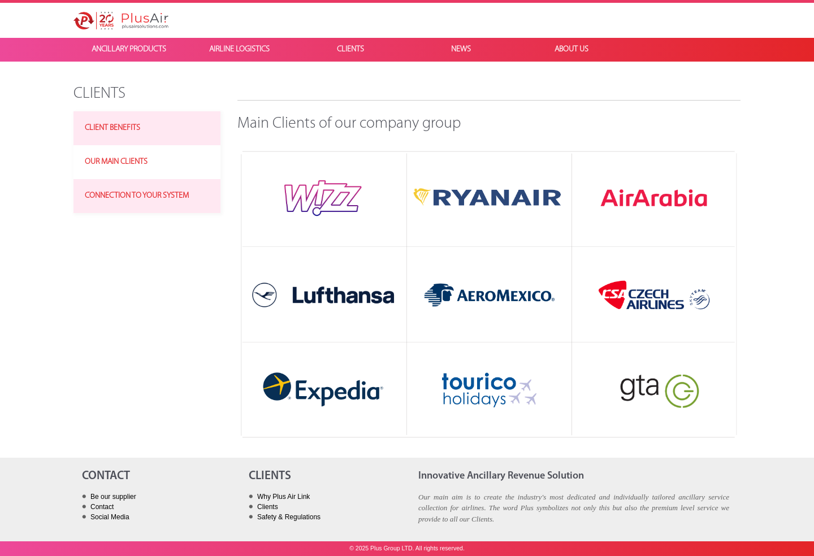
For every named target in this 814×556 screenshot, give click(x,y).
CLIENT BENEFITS (112, 128)
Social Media (109, 517)
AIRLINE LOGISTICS (239, 49)
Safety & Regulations (289, 517)
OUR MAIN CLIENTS (116, 162)
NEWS (461, 49)
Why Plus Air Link (283, 497)
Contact (102, 507)
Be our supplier (113, 497)
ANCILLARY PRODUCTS (129, 49)
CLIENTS (350, 49)
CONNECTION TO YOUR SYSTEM (137, 196)
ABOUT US (571, 49)
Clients (267, 507)
